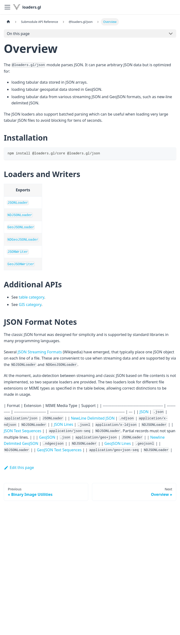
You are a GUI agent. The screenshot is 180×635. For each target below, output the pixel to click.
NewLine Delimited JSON (93, 418)
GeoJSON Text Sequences (59, 449)
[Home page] (8, 21)
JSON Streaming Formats (40, 352)
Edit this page (19, 467)
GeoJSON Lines (117, 443)
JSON (144, 411)
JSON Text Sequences (22, 430)
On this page (18, 33)
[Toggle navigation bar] (7, 7)
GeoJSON (47, 437)
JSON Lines (63, 424)
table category (31, 297)
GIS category (30, 304)
